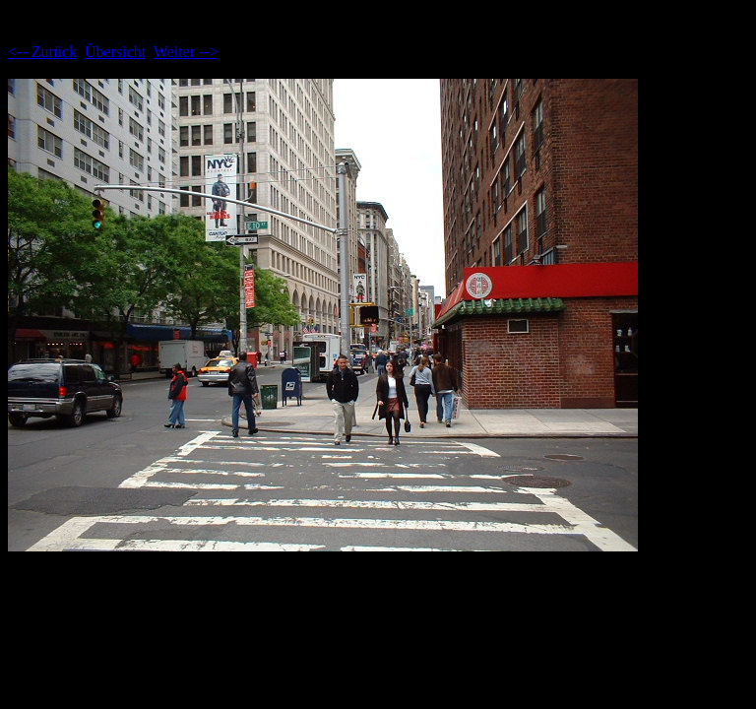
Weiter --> (186, 51)
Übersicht (115, 51)
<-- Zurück (42, 51)
